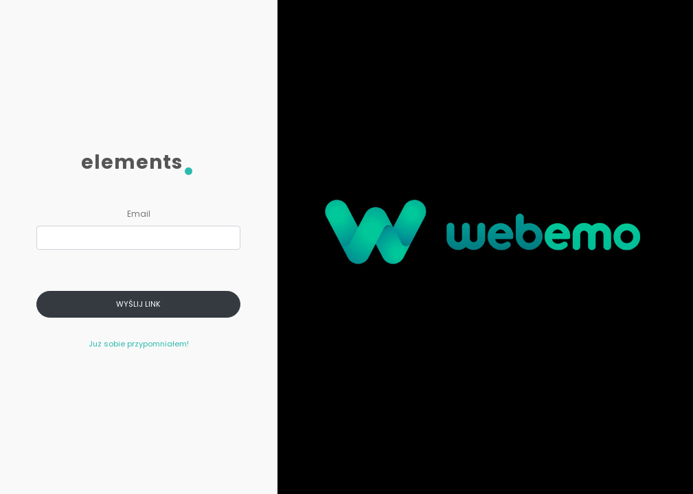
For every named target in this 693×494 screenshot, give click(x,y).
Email (138, 214)
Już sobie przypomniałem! (139, 343)
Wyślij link (138, 303)
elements (138, 164)
